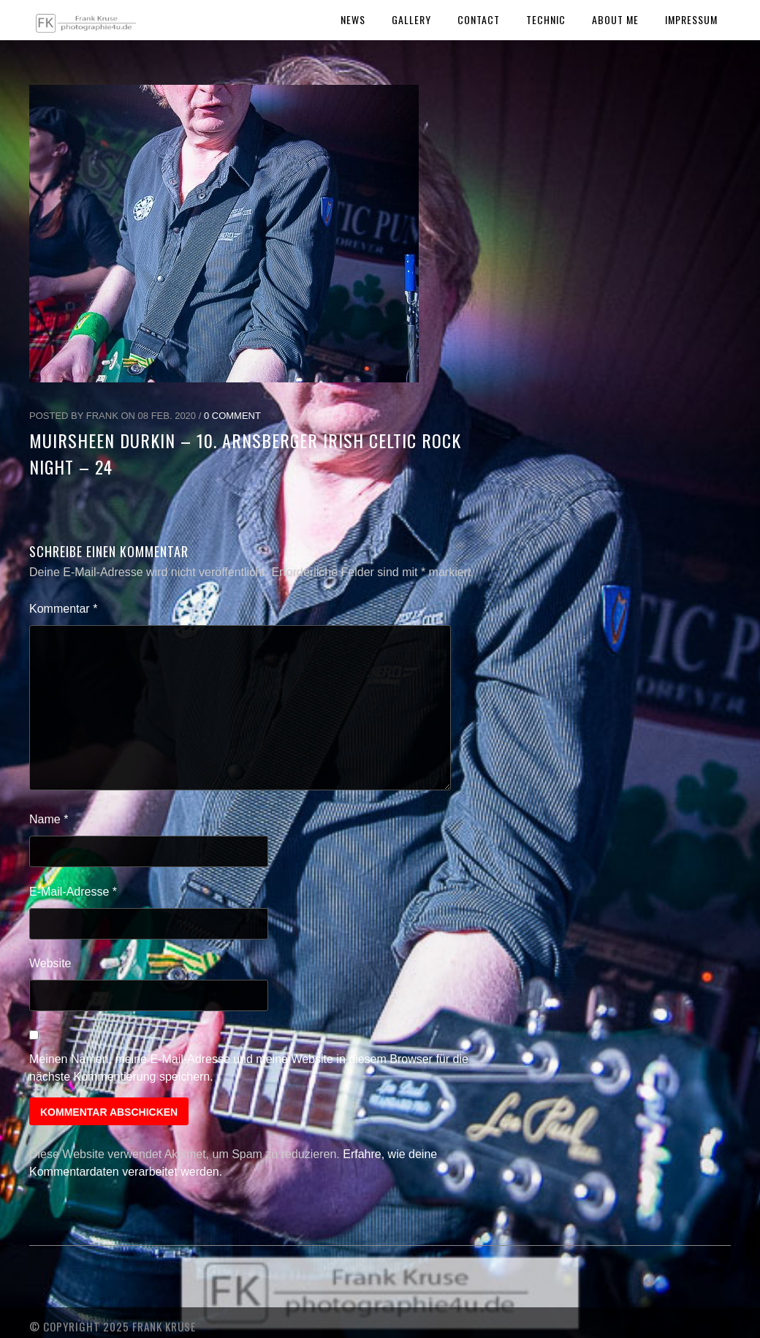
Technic (546, 19)
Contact (478, 19)
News (353, 19)
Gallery (411, 19)
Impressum (691, 19)
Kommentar (63, 608)
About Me (615, 19)
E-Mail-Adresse (73, 891)
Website (50, 963)
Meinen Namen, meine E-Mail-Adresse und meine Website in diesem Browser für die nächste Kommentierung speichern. (248, 1068)
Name (48, 819)
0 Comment (232, 415)
